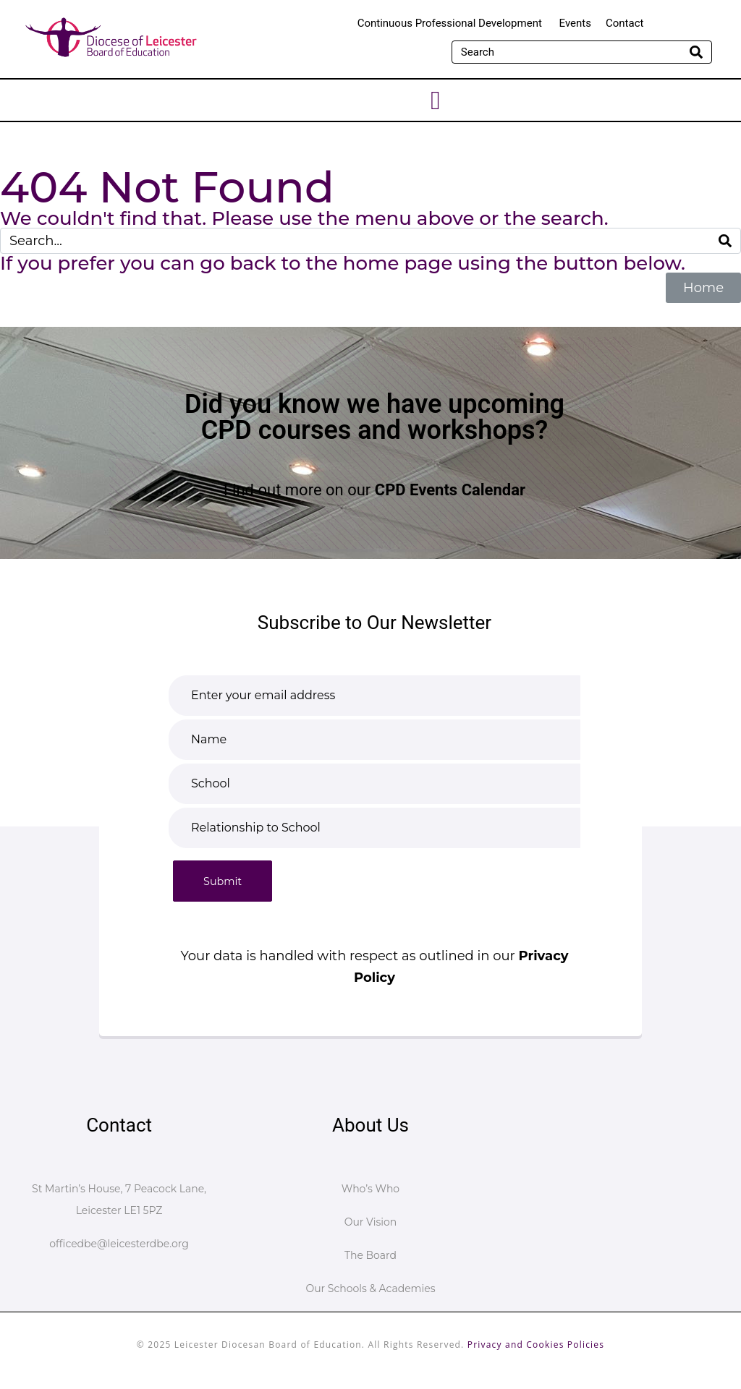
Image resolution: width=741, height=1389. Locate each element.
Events (575, 23)
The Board (370, 1255)
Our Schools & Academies (370, 1288)
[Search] (696, 52)
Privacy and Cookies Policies (535, 1344)
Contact (624, 23)
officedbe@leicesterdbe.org (119, 1243)
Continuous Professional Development (451, 23)
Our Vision (370, 1221)
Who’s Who (370, 1188)
